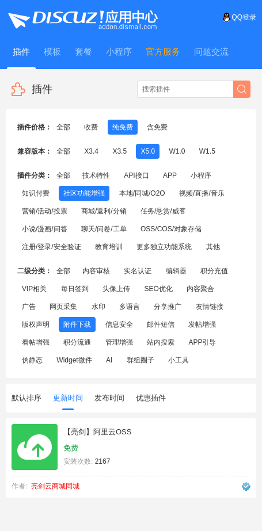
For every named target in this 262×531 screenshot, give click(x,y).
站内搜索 (160, 342)
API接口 (136, 175)
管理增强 (119, 342)
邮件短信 (160, 324)
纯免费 (122, 127)
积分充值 (214, 271)
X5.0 (148, 151)
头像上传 (116, 289)
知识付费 (36, 193)
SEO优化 (158, 289)
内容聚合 (200, 289)
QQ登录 (239, 17)
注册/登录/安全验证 (51, 247)
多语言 (129, 307)
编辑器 (176, 271)
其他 (213, 247)
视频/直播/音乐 (202, 193)
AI (109, 360)
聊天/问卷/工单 (104, 229)
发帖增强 (202, 324)
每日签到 (75, 289)
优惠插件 (151, 398)
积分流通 (77, 342)
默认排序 (26, 398)
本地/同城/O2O (142, 193)
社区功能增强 (84, 193)
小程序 (201, 175)
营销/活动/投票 (44, 211)
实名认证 (137, 271)
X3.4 (91, 151)
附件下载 (77, 324)
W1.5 (207, 151)
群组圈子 (140, 360)
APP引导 (202, 342)
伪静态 (32, 360)
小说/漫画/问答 (44, 229)
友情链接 (209, 307)
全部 (63, 127)
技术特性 (96, 175)
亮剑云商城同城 (55, 486)
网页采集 (63, 307)
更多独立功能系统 (164, 247)
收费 (91, 127)
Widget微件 (74, 360)
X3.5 (119, 151)
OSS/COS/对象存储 (171, 229)
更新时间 (68, 402)
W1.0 (177, 151)
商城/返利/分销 (104, 211)
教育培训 (109, 247)
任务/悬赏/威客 (163, 211)
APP (170, 175)
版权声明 (36, 324)
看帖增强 (36, 342)
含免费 (157, 127)
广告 (29, 307)
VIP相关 (34, 289)
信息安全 (119, 324)
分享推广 (167, 307)
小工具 (178, 360)
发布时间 (109, 398)
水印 (98, 307)
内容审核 (96, 271)
